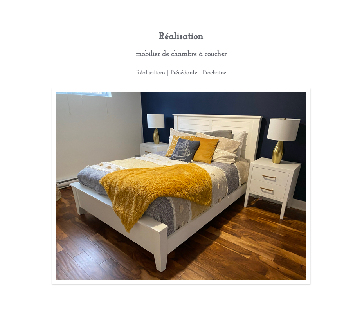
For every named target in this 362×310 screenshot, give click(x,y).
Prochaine (214, 73)
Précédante (184, 73)
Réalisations (150, 73)
